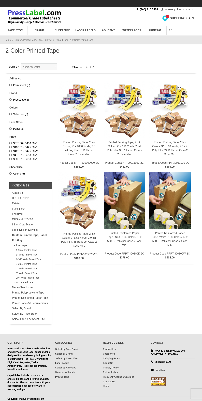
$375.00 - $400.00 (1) (24, 143)
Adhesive (108, 30)
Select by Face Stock (66, 349)
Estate (15, 203)
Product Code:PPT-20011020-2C (124, 125)
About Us (108, 363)
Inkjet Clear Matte (22, 224)
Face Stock (16, 30)
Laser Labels (85, 30)
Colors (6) (17, 173)
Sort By (14, 66)
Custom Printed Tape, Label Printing (33, 40)
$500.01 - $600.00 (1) (24, 159)
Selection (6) (18, 114)
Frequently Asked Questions (118, 377)
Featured (17, 214)
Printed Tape (62, 40)
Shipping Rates (111, 358)
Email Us (160, 370)
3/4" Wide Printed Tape (27, 277)
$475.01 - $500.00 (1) (24, 155)
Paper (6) (16, 128)
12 (81, 67)
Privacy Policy (111, 367)
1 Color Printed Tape (26, 250)
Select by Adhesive (65, 367)
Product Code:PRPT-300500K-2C (124, 216)
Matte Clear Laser (22, 287)
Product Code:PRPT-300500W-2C (170, 216)
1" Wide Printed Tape (27, 254)
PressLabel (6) (19, 99)
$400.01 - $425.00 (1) (24, 147)
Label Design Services (25, 229)
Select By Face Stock (24, 313)
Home (8, 40)
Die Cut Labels (20, 198)
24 (87, 67)
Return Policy (110, 372)
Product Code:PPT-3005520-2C (79, 216)
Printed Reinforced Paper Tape (30, 297)
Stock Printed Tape (23, 282)
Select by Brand (64, 353)
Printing (155, 30)
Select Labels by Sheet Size (28, 319)
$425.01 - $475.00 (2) (24, 151)
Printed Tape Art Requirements (30, 303)
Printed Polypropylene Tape (28, 292)
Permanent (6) (19, 85)
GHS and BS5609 (22, 219)
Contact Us (109, 381)
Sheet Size (62, 30)
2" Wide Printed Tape (27, 268)
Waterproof (131, 30)
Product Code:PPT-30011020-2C (170, 125)
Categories (109, 353)
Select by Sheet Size (66, 358)
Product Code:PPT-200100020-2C (79, 125)
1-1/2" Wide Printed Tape (29, 259)
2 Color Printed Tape (26, 264)
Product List (109, 349)
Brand (39, 30)
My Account (185, 9)
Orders (167, 9)
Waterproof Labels (65, 372)
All (94, 67)
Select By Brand (21, 308)
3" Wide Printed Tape (27, 273)
